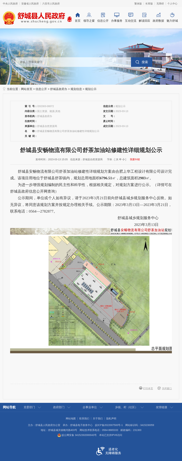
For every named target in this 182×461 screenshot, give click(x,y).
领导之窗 (89, 17)
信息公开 (103, 17)
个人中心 (172, 3)
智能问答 (161, 61)
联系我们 (84, 418)
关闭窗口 (167, 388)
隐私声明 (111, 418)
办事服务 (117, 17)
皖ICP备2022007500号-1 (109, 425)
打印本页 (148, 388)
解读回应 (144, 17)
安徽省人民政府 (30, 3)
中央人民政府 (10, 3)
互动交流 (131, 17)
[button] (149, 3)
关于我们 (98, 418)
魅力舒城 (172, 17)
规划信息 (76, 89)
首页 (77, 17)
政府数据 (158, 17)
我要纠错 (135, 159)
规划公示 (91, 89)
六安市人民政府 (51, 3)
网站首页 (26, 89)
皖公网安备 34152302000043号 (77, 435)
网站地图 (71, 418)
